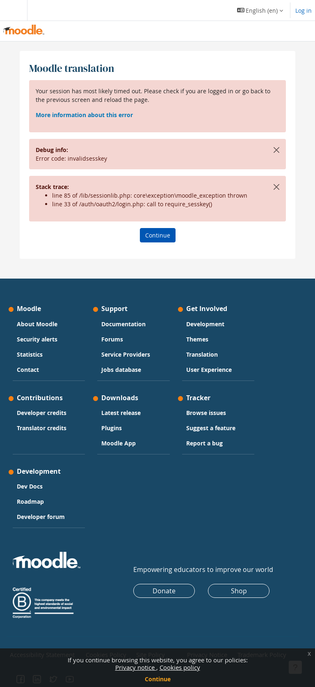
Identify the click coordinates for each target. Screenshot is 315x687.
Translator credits (41, 428)
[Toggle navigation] (12, 10)
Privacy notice (135, 667)
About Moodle (37, 324)
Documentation (123, 324)
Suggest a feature (210, 428)
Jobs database (121, 369)
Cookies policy (180, 667)
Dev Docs (30, 486)
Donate (164, 590)
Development (205, 324)
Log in (303, 10)
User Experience (209, 369)
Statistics (30, 354)
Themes (197, 339)
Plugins (111, 428)
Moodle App (118, 443)
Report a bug (204, 443)
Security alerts (37, 339)
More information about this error (84, 115)
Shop (239, 590)
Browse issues (206, 413)
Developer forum (41, 517)
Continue (158, 679)
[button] (260, 10)
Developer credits (41, 413)
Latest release (121, 413)
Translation (202, 354)
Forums (112, 339)
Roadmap (30, 501)
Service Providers (125, 354)
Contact (28, 369)
